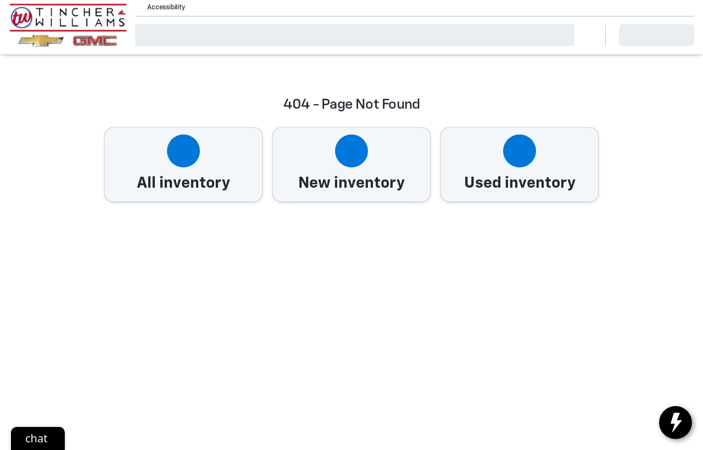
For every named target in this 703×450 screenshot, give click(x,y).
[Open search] (583, 35)
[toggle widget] (675, 422)
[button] (208, 7)
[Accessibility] (161, 7)
